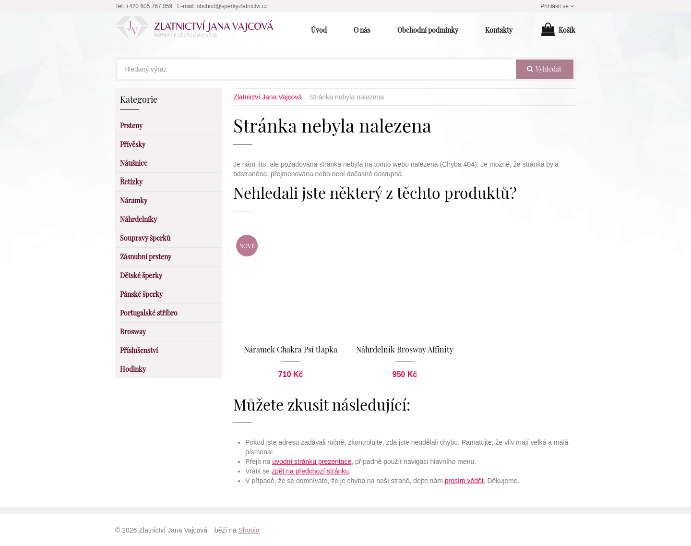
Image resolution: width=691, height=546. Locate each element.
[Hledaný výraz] (317, 69)
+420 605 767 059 (149, 6)
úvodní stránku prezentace (311, 461)
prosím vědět (464, 480)
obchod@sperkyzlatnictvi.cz (232, 6)
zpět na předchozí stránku (310, 470)
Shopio (249, 530)
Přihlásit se (558, 6)
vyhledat (544, 68)
